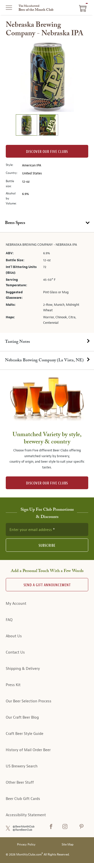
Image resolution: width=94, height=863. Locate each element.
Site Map (67, 844)
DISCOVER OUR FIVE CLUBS (47, 483)
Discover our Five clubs (47, 152)
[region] (47, 77)
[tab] (47, 223)
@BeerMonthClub (24, 826)
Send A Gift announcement (47, 585)
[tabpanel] (47, 282)
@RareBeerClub (22, 829)
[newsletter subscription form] (47, 529)
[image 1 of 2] (26, 125)
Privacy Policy (26, 844)
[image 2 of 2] (47, 125)
